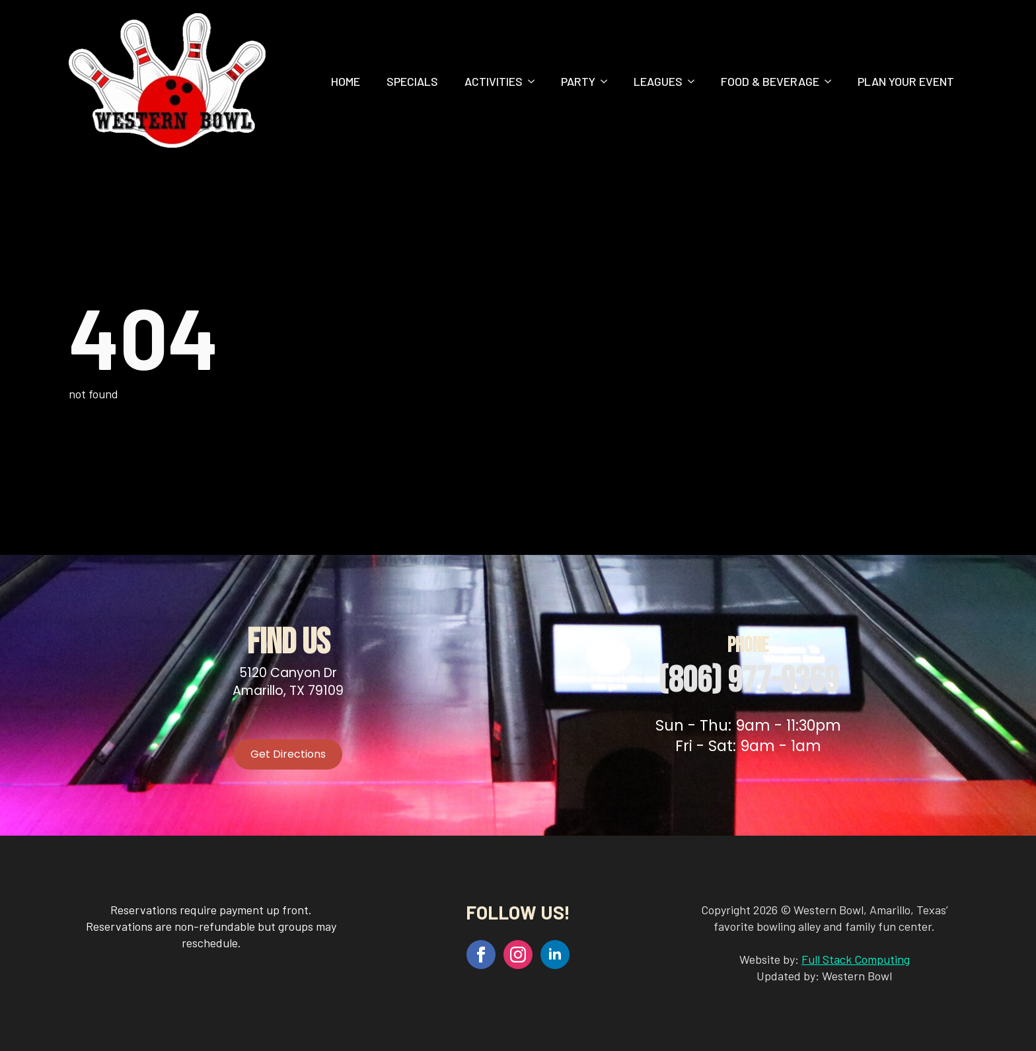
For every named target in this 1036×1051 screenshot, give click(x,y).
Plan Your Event (906, 81)
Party (578, 81)
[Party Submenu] (607, 81)
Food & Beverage (770, 81)
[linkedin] (555, 954)
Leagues (658, 81)
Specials (412, 81)
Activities (493, 81)
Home (345, 81)
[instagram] (518, 954)
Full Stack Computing (855, 959)
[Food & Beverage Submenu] (831, 81)
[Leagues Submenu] (695, 81)
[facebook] (481, 954)
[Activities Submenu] (535, 81)
